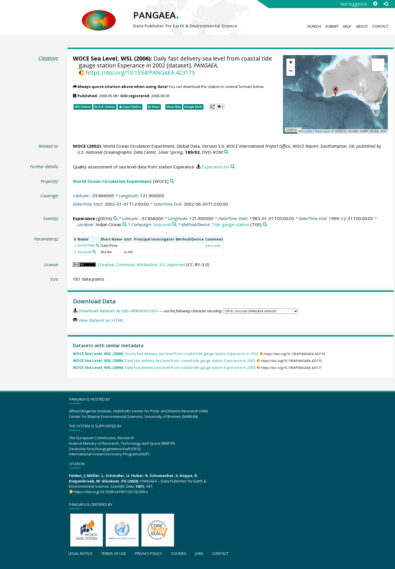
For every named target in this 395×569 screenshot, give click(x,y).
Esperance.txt (215, 167)
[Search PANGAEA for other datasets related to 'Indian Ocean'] (124, 224)
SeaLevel (162, 224)
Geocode (212, 245)
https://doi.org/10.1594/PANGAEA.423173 (140, 72)
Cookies (178, 553)
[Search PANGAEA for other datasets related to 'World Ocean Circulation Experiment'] (172, 181)
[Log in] (385, 3)
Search (314, 26)
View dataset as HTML (101, 320)
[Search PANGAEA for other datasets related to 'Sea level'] (94, 251)
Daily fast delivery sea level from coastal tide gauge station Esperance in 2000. (164, 367)
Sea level (85, 251)
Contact (380, 26)
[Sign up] (375, 3)
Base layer (322, 131)
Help (347, 26)
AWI (383, 131)
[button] (335, 91)
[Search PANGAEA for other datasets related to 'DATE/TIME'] (97, 245)
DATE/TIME (86, 245)
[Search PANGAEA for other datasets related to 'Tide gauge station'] (265, 224)
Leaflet (306, 131)
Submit (332, 26)
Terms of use (113, 553)
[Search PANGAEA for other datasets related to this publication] (226, 152)
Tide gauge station (230, 224)
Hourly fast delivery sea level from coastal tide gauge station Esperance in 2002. (166, 353)
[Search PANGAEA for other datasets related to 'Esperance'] (115, 218)
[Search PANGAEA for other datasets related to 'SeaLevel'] (174, 224)
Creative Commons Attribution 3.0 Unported (141, 264)
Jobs (199, 553)
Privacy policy (148, 553)
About (362, 26)
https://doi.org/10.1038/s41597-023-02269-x (110, 491)
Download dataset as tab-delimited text (118, 310)
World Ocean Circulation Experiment (112, 181)
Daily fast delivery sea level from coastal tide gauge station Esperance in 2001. (164, 360)
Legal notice (80, 553)
